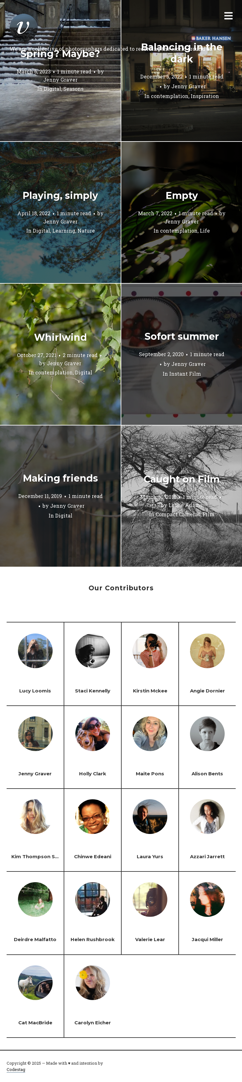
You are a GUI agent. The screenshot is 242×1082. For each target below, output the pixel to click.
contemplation (169, 96)
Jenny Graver (60, 79)
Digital (52, 89)
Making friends (60, 478)
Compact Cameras (178, 514)
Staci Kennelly (92, 691)
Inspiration (205, 96)
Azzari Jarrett (207, 856)
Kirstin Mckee (150, 691)
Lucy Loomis (35, 691)
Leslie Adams (186, 505)
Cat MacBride (35, 1023)
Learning (63, 231)
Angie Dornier (207, 691)
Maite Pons (150, 774)
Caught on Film (182, 479)
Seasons (73, 89)
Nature (86, 231)
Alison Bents (207, 774)
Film (209, 514)
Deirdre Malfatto (35, 939)
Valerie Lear (150, 939)
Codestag (16, 1069)
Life (205, 231)
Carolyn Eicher (92, 1023)
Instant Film (185, 373)
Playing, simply (60, 195)
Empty (182, 195)
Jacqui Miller (207, 939)
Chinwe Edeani (92, 856)
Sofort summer (182, 336)
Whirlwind (60, 337)
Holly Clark (92, 774)
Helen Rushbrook (93, 939)
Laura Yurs (150, 856)
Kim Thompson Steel (38, 856)
